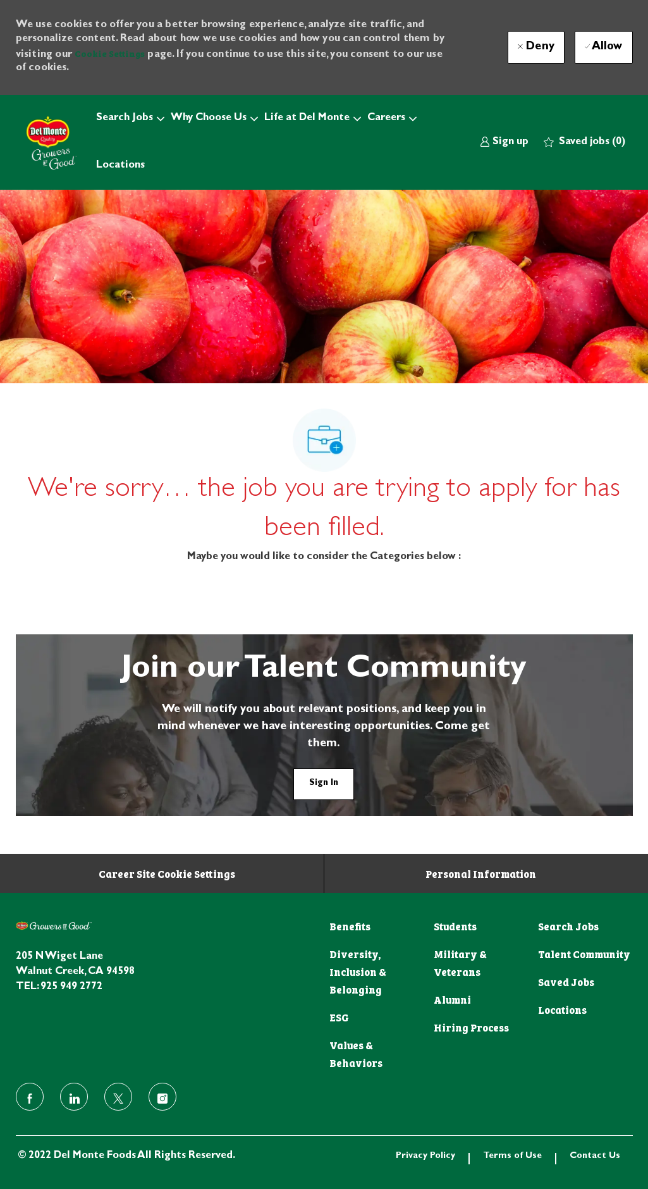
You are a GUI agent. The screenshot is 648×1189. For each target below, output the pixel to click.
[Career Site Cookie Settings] (167, 873)
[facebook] (30, 1097)
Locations (120, 166)
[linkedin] (74, 1097)
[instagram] (162, 1097)
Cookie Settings (110, 52)
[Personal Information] (481, 873)
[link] (504, 143)
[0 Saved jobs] (584, 143)
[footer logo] (54, 925)
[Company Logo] (47, 142)
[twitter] (118, 1097)
